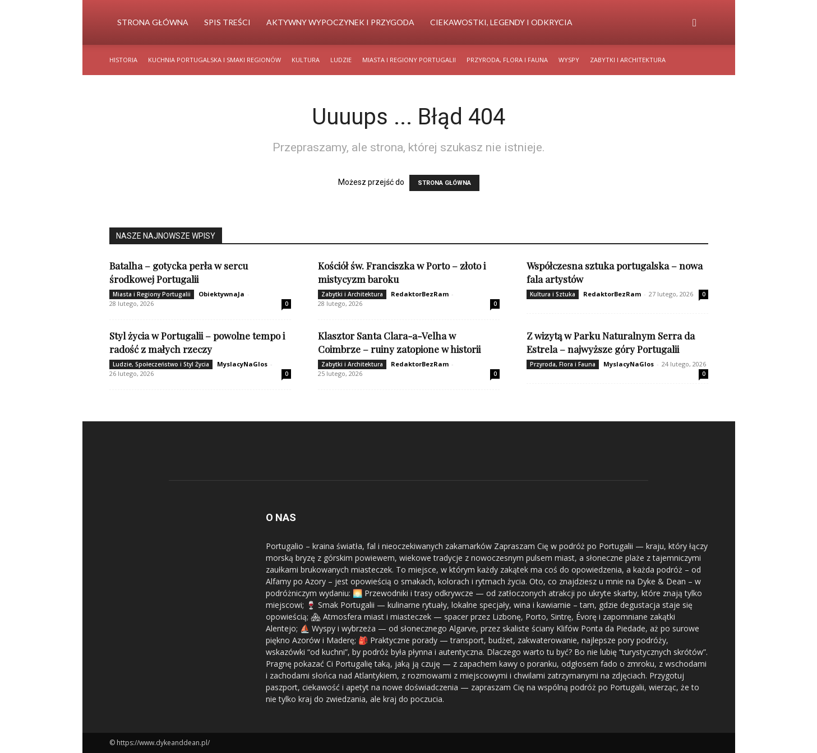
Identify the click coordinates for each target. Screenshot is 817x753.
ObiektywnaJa (221, 294)
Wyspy (568, 59)
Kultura (306, 59)
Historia (123, 59)
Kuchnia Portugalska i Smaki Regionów (214, 59)
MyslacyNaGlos (242, 364)
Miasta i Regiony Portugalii (409, 59)
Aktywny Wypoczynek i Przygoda (340, 22)
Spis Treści (227, 22)
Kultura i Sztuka (552, 294)
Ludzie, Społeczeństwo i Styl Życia (161, 364)
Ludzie (341, 59)
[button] (694, 23)
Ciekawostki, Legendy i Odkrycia (501, 22)
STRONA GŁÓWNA (444, 183)
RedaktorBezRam (420, 294)
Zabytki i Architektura (628, 59)
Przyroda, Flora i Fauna (507, 59)
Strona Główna (152, 22)
